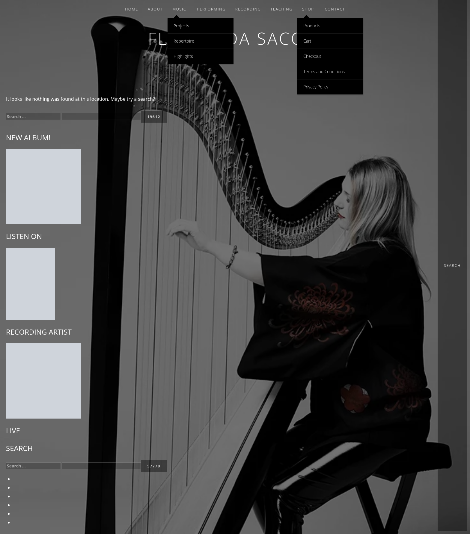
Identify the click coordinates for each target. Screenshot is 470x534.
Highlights (183, 56)
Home (131, 9)
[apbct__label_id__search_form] (101, 116)
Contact (335, 9)
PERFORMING (211, 9)
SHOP (308, 9)
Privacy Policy (315, 87)
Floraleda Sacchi (235, 38)
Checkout (312, 56)
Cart (307, 41)
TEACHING (281, 9)
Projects (181, 25)
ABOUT (155, 9)
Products (311, 25)
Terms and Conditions (324, 71)
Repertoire (184, 41)
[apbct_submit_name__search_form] (154, 117)
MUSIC (179, 9)
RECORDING (248, 9)
